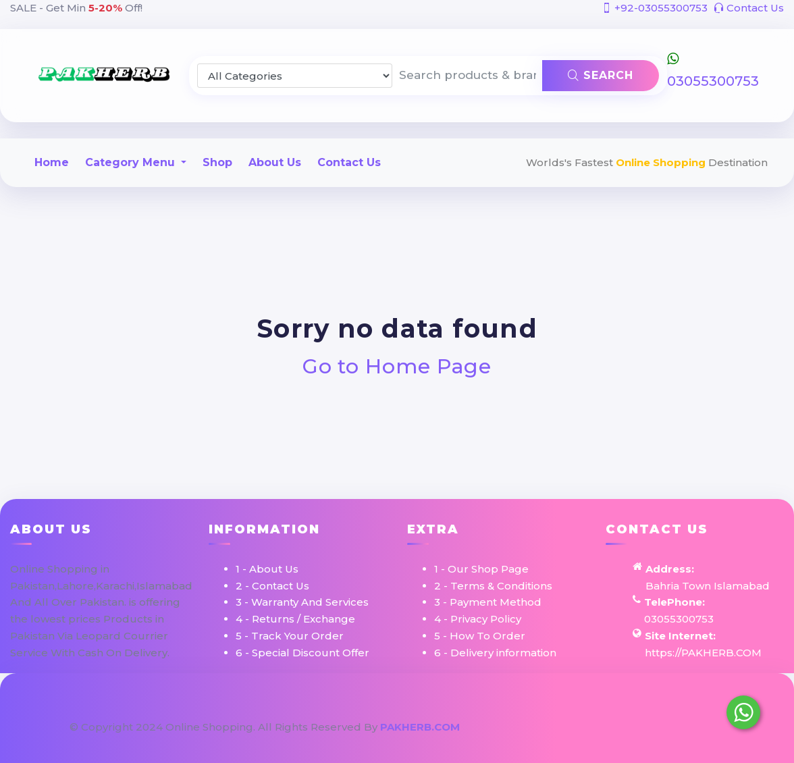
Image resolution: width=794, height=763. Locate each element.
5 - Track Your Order (290, 635)
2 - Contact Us (272, 585)
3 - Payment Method (487, 602)
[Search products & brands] (467, 75)
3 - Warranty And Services (302, 602)
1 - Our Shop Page (481, 568)
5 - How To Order (479, 635)
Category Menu (131, 162)
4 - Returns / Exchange (295, 618)
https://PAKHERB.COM (703, 652)
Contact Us (749, 7)
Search (600, 75)
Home (51, 162)
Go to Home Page (397, 366)
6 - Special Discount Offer (302, 652)
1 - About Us (267, 568)
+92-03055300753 (655, 7)
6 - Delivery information (495, 652)
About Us (274, 162)
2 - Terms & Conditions (493, 585)
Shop (217, 162)
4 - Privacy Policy (477, 618)
